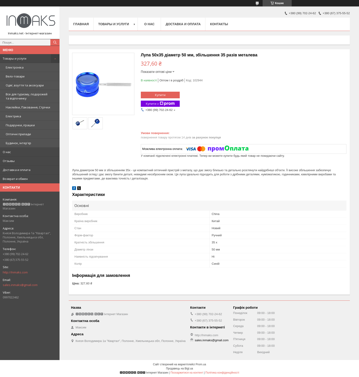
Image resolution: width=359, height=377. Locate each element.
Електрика (13, 116)
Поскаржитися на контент (187, 372)
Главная (81, 24)
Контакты (219, 24)
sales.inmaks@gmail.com (20, 285)
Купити (160, 95)
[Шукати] (55, 42)
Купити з (160, 104)
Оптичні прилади (18, 134)
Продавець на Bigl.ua (179, 368)
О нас (7, 152)
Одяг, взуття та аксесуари (25, 85)
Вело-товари (15, 76)
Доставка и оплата (16, 170)
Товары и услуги (14, 58)
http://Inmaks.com (15, 272)
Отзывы (9, 161)
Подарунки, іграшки (20, 125)
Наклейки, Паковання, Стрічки (28, 107)
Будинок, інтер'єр (18, 143)
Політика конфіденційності (222, 372)
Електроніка (15, 67)
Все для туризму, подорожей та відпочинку (26, 96)
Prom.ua (201, 364)
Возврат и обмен (15, 179)
